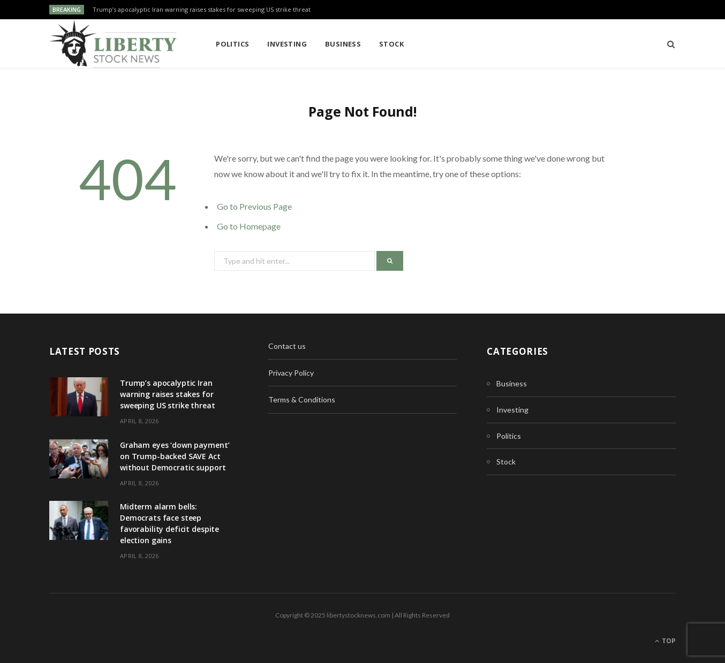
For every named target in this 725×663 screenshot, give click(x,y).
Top (665, 640)
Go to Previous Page (254, 206)
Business (343, 44)
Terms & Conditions (301, 399)
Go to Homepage (249, 226)
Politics (233, 44)
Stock (391, 44)
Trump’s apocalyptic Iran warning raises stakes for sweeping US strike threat (202, 9)
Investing (287, 44)
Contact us (287, 345)
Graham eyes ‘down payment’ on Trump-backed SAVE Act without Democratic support (174, 456)
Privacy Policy (291, 372)
